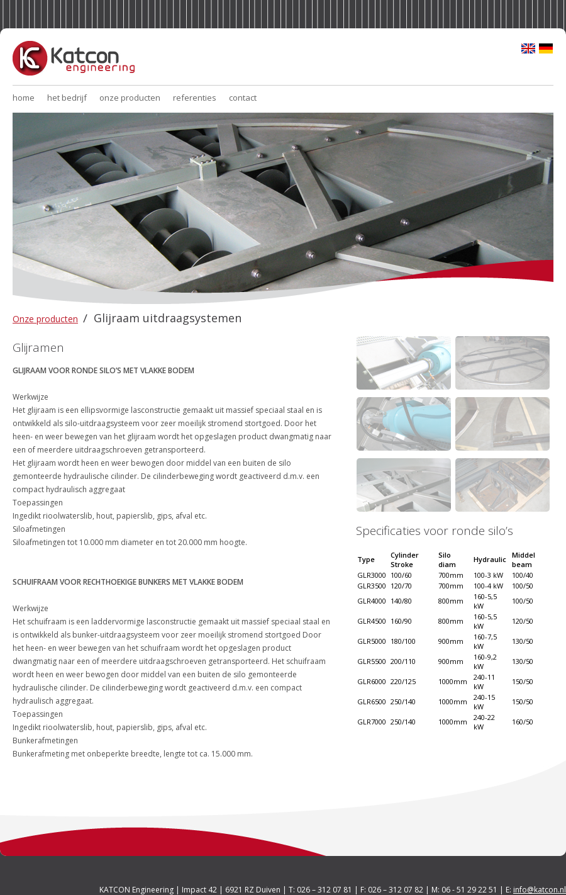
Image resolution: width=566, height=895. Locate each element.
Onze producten (45, 319)
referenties (194, 97)
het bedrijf (67, 97)
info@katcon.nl (539, 889)
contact (243, 97)
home (24, 97)
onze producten (129, 97)
